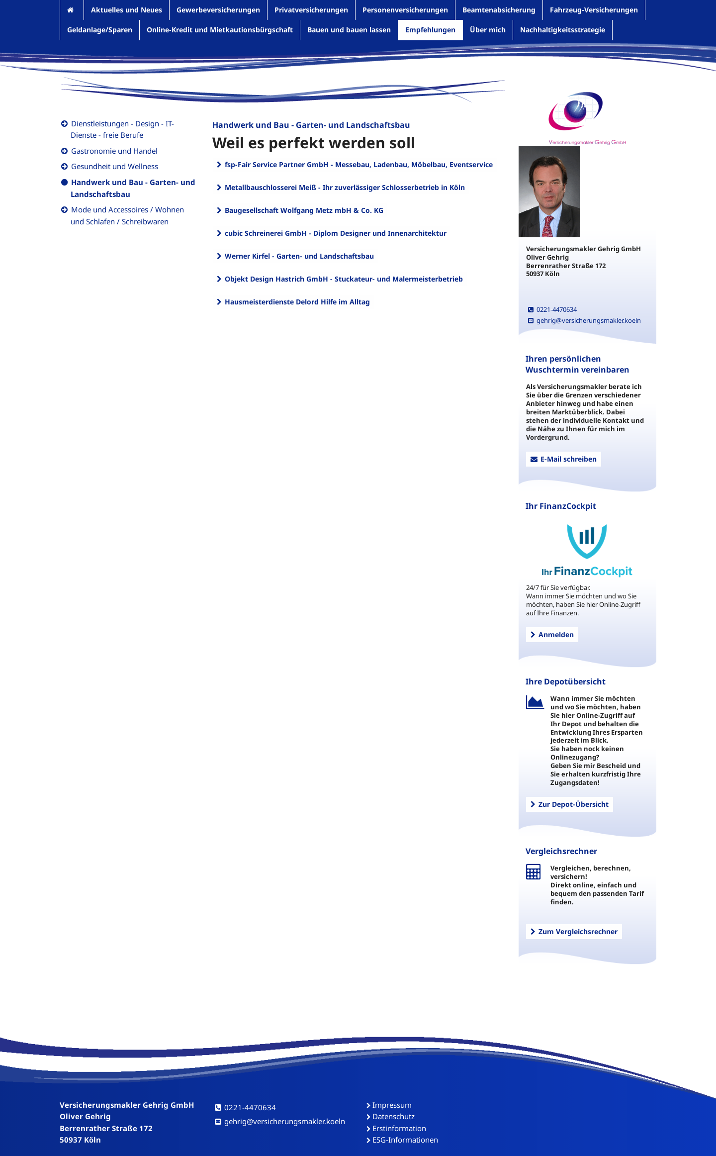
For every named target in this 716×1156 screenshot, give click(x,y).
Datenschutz (393, 1116)
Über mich (488, 29)
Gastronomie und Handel (114, 151)
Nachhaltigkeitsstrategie (562, 29)
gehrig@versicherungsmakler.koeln (584, 320)
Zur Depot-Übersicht (570, 804)
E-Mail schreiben (564, 459)
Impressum (392, 1105)
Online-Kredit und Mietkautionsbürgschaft (220, 29)
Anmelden (552, 634)
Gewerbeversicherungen (218, 9)
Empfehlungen (430, 29)
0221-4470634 (552, 309)
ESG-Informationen (405, 1140)
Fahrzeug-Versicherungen (594, 9)
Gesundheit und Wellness (114, 166)
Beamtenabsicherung (499, 9)
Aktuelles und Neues (126, 9)
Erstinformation (399, 1128)
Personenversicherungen (405, 9)
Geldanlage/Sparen (99, 29)
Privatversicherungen (311, 9)
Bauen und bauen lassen (349, 29)
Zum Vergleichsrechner (574, 931)
